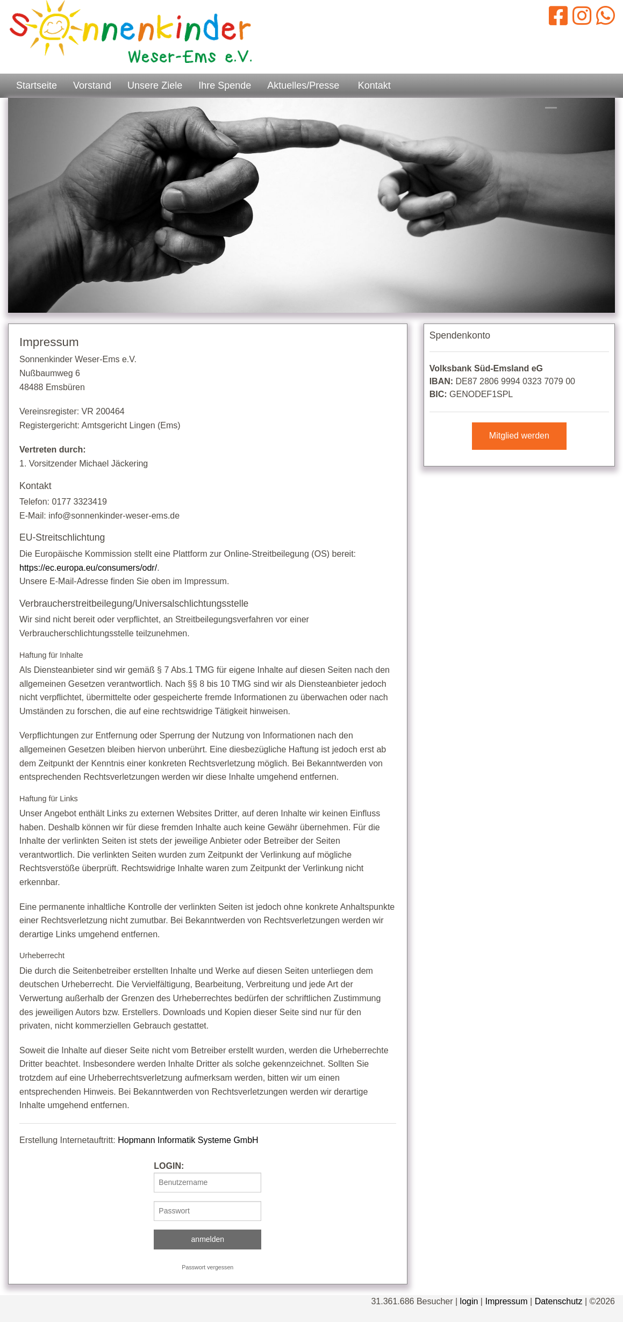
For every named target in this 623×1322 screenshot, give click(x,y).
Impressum (506, 1301)
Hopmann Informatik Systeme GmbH (188, 1140)
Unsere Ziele (154, 85)
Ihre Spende (224, 85)
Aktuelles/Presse (303, 85)
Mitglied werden (519, 435)
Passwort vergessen (207, 1267)
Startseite (36, 85)
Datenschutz (559, 1301)
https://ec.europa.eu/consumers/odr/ (88, 567)
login (469, 1301)
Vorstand (92, 85)
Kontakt (374, 85)
